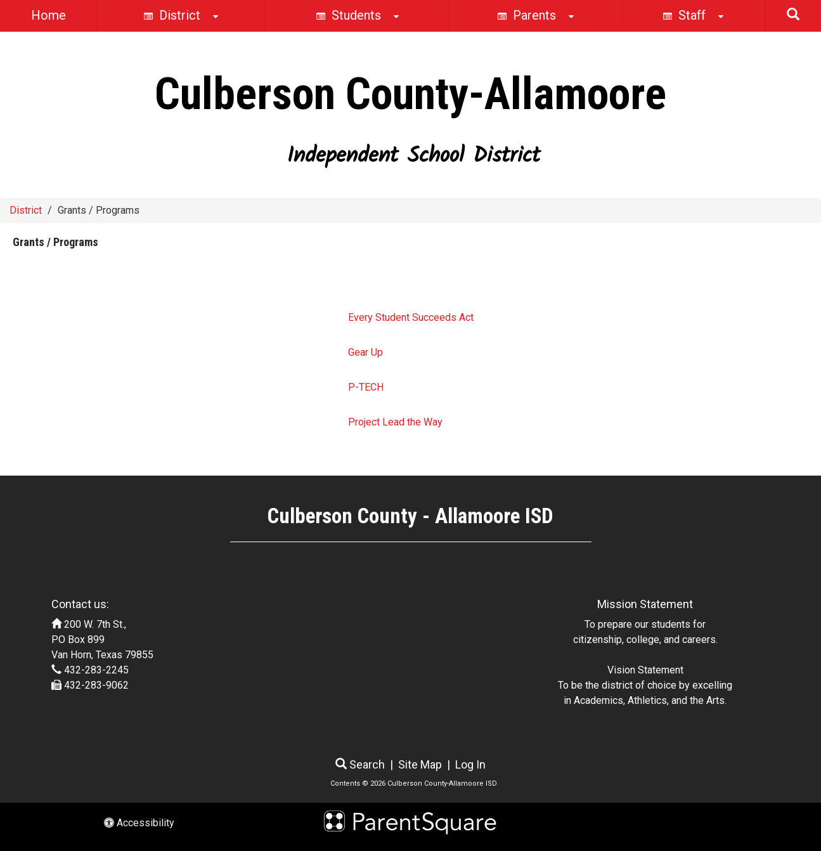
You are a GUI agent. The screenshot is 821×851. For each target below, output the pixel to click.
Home (48, 15)
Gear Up (365, 352)
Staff (693, 16)
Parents (536, 16)
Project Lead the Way (395, 422)
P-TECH (366, 387)
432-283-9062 (96, 685)
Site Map (420, 764)
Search (360, 764)
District (181, 16)
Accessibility (139, 823)
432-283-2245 (96, 670)
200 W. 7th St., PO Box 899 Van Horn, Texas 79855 (102, 639)
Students (357, 16)
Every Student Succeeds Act (411, 317)
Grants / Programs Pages (81, 282)
